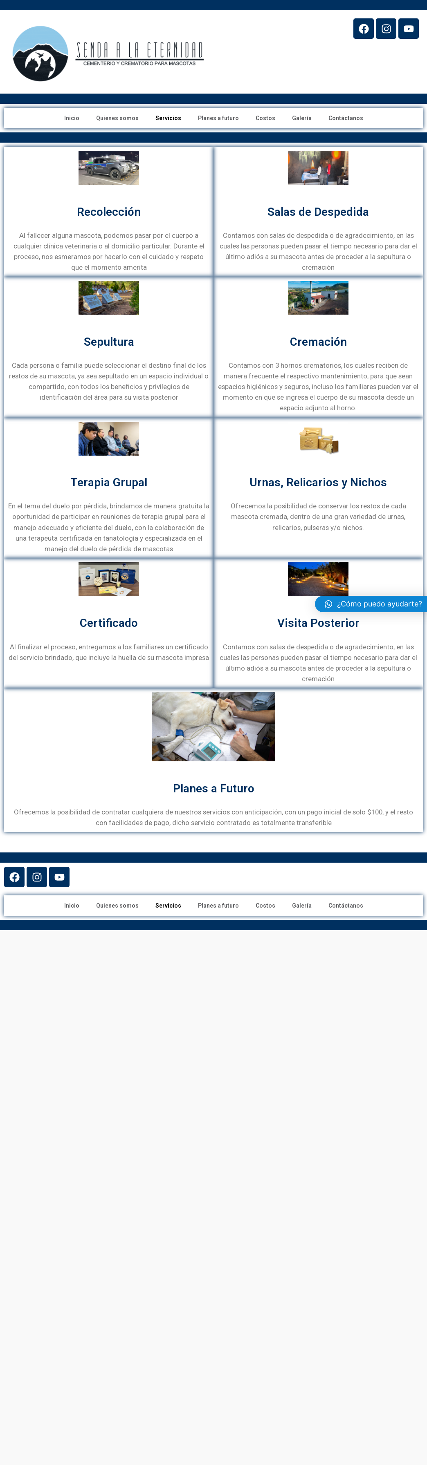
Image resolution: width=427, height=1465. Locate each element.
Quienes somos (117, 118)
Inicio (71, 118)
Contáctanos (345, 118)
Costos (265, 118)
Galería (302, 118)
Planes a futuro (218, 118)
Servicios (168, 118)
